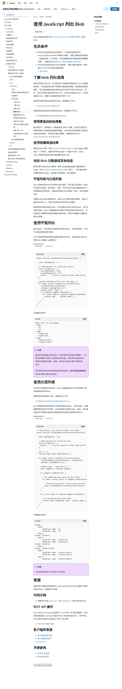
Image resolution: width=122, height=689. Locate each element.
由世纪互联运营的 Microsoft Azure (73, 688)
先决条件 (98, 21)
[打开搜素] (117, 3)
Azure (35, 17)
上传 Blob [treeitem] (16, 102)
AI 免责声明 (93, 688)
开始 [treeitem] (13, 89)
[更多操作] (87, 17)
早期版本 (103, 688)
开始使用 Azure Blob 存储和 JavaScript (65, 61)
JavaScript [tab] (38, 246)
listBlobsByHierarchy (58, 115)
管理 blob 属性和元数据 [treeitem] (20, 125)
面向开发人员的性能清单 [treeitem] (16, 159)
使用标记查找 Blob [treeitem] (19, 118)
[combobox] (15, 15)
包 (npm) (41, 641)
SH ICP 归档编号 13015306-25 (13, 688)
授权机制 (41, 65)
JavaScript (53, 601)
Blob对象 (48, 17)
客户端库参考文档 (45, 635)
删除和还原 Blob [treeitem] (19, 115)
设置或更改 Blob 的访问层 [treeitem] (20, 134)
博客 (110, 688)
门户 (106, 9)
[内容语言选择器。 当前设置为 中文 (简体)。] (9, 682)
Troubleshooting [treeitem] (11, 162)
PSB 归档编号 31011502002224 (38, 688)
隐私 (55, 688)
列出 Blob (44, 71)
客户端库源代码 (44, 638)
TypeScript (65, 601)
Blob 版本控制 (43, 656)
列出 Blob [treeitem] (16, 111)
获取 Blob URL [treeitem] (18, 130)
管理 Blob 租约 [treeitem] (18, 121)
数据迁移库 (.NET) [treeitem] (14, 155)
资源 (96, 33)
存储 (41, 17)
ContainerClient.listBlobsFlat (48, 106)
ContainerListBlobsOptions (63, 148)
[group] (61, 282)
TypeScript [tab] (49, 246)
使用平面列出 (99, 27)
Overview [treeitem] (11, 67)
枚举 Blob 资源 (43, 653)
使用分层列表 (99, 30)
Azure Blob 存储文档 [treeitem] (11, 19)
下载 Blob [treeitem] (16, 105)
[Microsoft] (4, 3)
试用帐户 (115, 9)
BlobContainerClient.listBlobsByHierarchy (54, 401)
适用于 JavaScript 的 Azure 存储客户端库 (64, 37)
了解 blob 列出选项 (101, 24)
